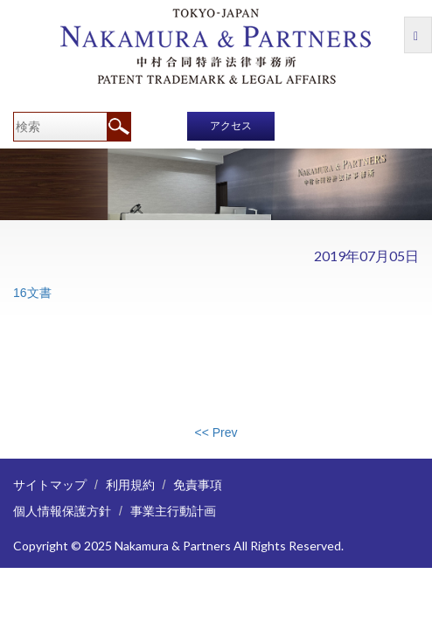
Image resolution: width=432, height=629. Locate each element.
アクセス (231, 126)
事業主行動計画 (173, 510)
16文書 (32, 293)
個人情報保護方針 (62, 510)
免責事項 (197, 484)
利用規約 (130, 484)
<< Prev (215, 432)
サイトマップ (50, 484)
